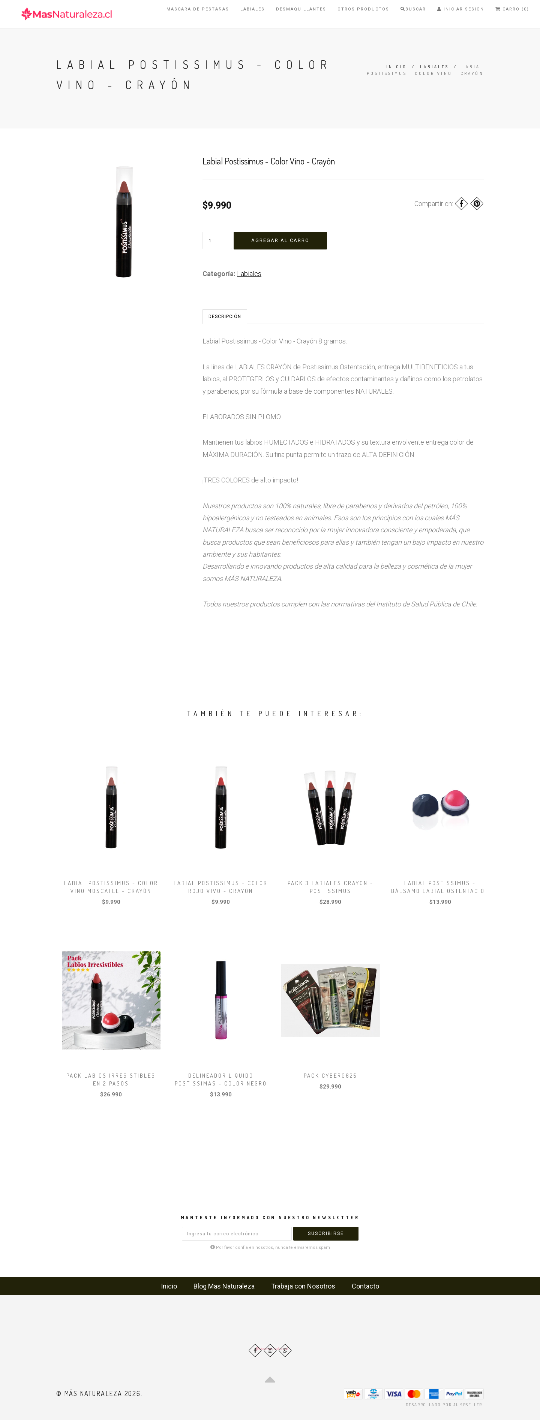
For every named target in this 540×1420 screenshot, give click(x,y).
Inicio (396, 66)
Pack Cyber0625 (330, 1075)
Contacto (365, 1286)
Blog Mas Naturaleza (224, 1286)
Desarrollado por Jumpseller (444, 1404)
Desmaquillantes (301, 9)
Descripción (224, 316)
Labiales (252, 9)
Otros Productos (363, 9)
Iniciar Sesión (460, 9)
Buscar (413, 9)
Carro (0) (512, 9)
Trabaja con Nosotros (303, 1286)
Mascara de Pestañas (197, 9)
